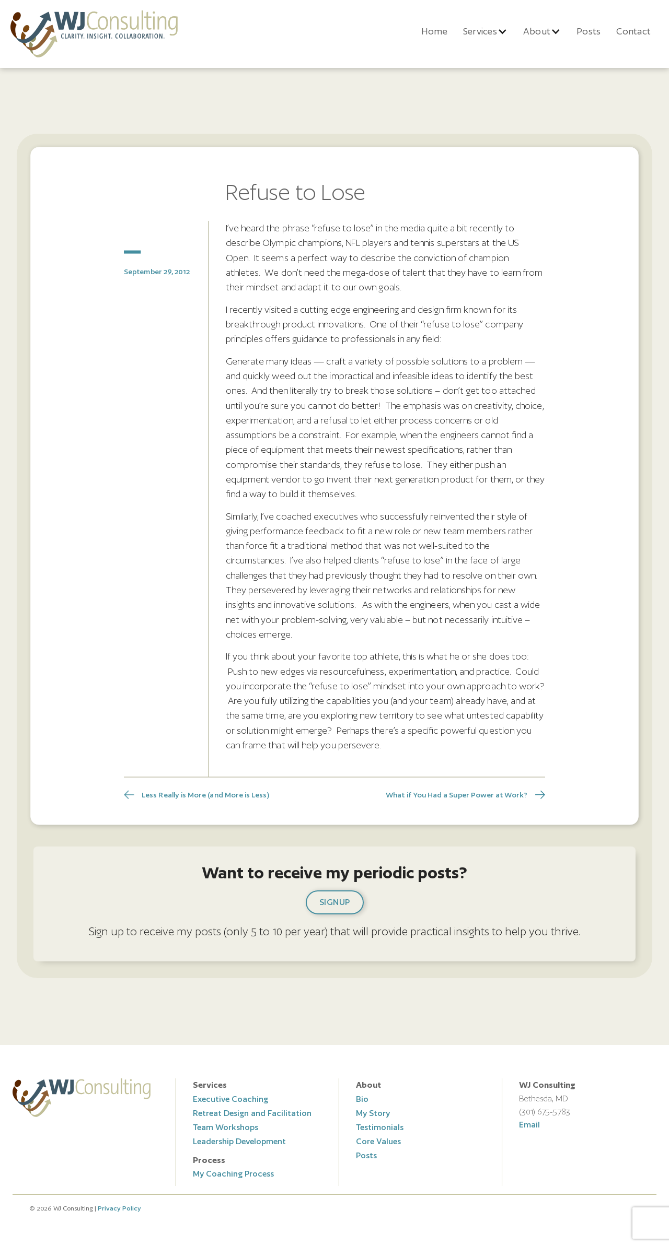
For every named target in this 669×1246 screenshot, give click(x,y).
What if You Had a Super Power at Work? (456, 794)
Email (529, 1125)
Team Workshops (225, 1127)
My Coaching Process (233, 1174)
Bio (362, 1099)
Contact (633, 31)
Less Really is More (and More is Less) (205, 794)
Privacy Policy (119, 1208)
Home (434, 31)
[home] (94, 33)
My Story (373, 1113)
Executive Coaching (230, 1099)
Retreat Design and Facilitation (252, 1113)
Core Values (378, 1141)
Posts (588, 31)
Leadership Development (239, 1141)
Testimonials (379, 1127)
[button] (485, 31)
